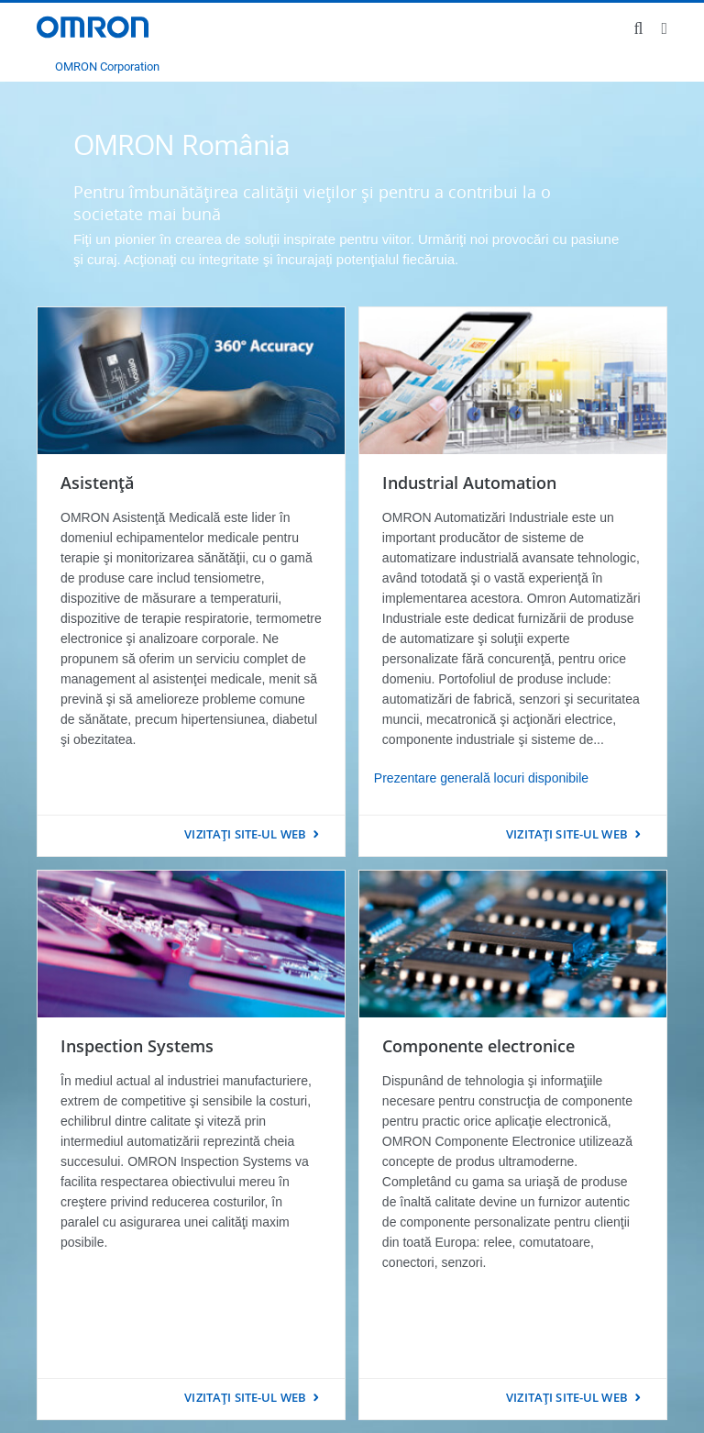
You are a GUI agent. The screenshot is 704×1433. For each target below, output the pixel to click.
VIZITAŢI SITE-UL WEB (245, 834)
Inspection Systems (137, 1046)
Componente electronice (478, 1046)
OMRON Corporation (107, 66)
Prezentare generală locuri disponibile (481, 778)
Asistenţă (97, 483)
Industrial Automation (469, 483)
